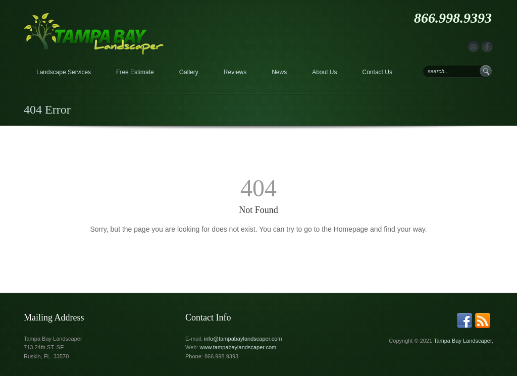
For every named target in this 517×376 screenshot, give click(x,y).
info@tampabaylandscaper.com (243, 339)
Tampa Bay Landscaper (463, 341)
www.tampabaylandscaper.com (238, 347)
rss (473, 46)
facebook (487, 46)
